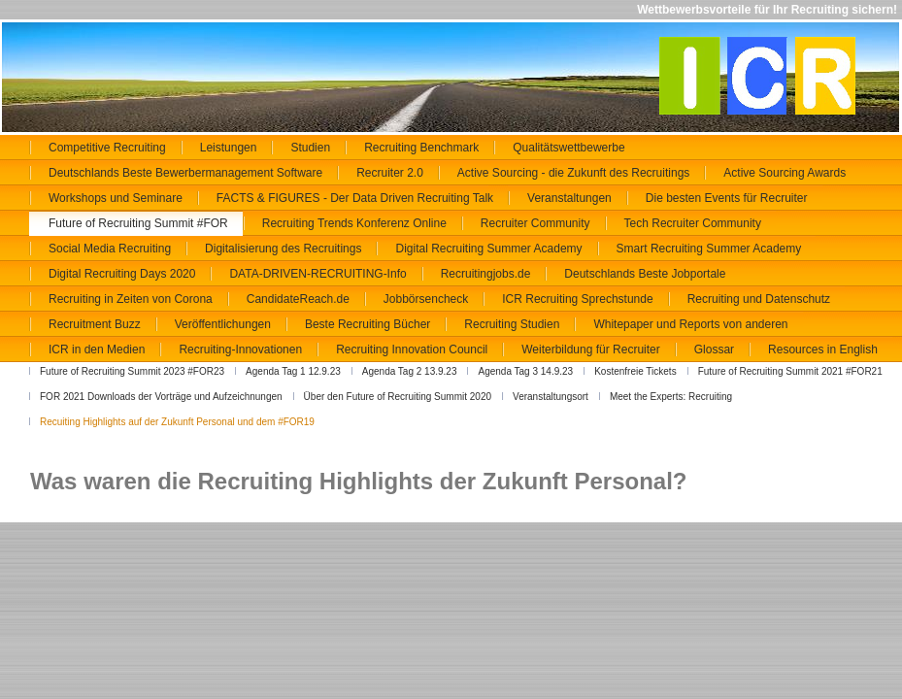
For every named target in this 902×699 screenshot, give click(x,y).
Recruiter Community (535, 223)
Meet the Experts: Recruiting (671, 396)
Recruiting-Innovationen (240, 349)
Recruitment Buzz (95, 324)
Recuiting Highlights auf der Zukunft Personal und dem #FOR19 (177, 421)
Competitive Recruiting (107, 147)
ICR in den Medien (97, 349)
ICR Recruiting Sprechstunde (577, 299)
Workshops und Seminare (116, 198)
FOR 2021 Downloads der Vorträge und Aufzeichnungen (161, 396)
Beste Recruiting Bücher (367, 324)
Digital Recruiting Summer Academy (488, 248)
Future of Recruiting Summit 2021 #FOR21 (790, 371)
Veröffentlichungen (223, 324)
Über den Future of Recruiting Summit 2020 (397, 396)
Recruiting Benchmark (421, 147)
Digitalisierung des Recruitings (283, 248)
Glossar (714, 349)
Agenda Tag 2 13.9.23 (409, 371)
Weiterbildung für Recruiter (590, 349)
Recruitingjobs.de (486, 274)
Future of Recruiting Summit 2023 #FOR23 (132, 371)
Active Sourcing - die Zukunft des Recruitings (573, 173)
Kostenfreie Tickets (635, 371)
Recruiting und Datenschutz (758, 299)
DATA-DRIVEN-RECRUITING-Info (317, 274)
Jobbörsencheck (426, 299)
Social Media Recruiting (110, 248)
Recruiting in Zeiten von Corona (131, 299)
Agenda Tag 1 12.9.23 (293, 371)
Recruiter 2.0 (389, 173)
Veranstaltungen (569, 198)
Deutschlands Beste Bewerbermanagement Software (185, 173)
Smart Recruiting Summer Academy (709, 248)
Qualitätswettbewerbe (568, 147)
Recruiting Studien (511, 324)
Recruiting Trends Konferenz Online (354, 223)
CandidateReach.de (298, 299)
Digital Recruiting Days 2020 (122, 274)
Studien (310, 147)
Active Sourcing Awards (784, 173)
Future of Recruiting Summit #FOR (138, 223)
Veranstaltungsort (550, 396)
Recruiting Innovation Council (411, 349)
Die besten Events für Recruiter (727, 198)
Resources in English (823, 349)
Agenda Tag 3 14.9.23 (525, 371)
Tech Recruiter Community (692, 223)
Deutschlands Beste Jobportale (644, 274)
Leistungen (228, 147)
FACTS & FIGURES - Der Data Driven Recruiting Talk (355, 198)
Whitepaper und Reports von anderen (690, 324)
